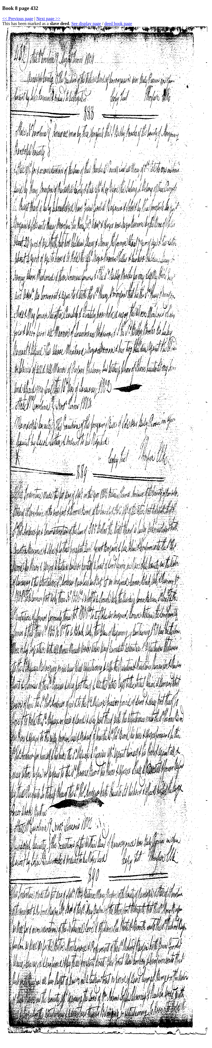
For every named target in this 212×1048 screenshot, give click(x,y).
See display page (86, 23)
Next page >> (48, 18)
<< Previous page (17, 18)
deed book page (118, 23)
